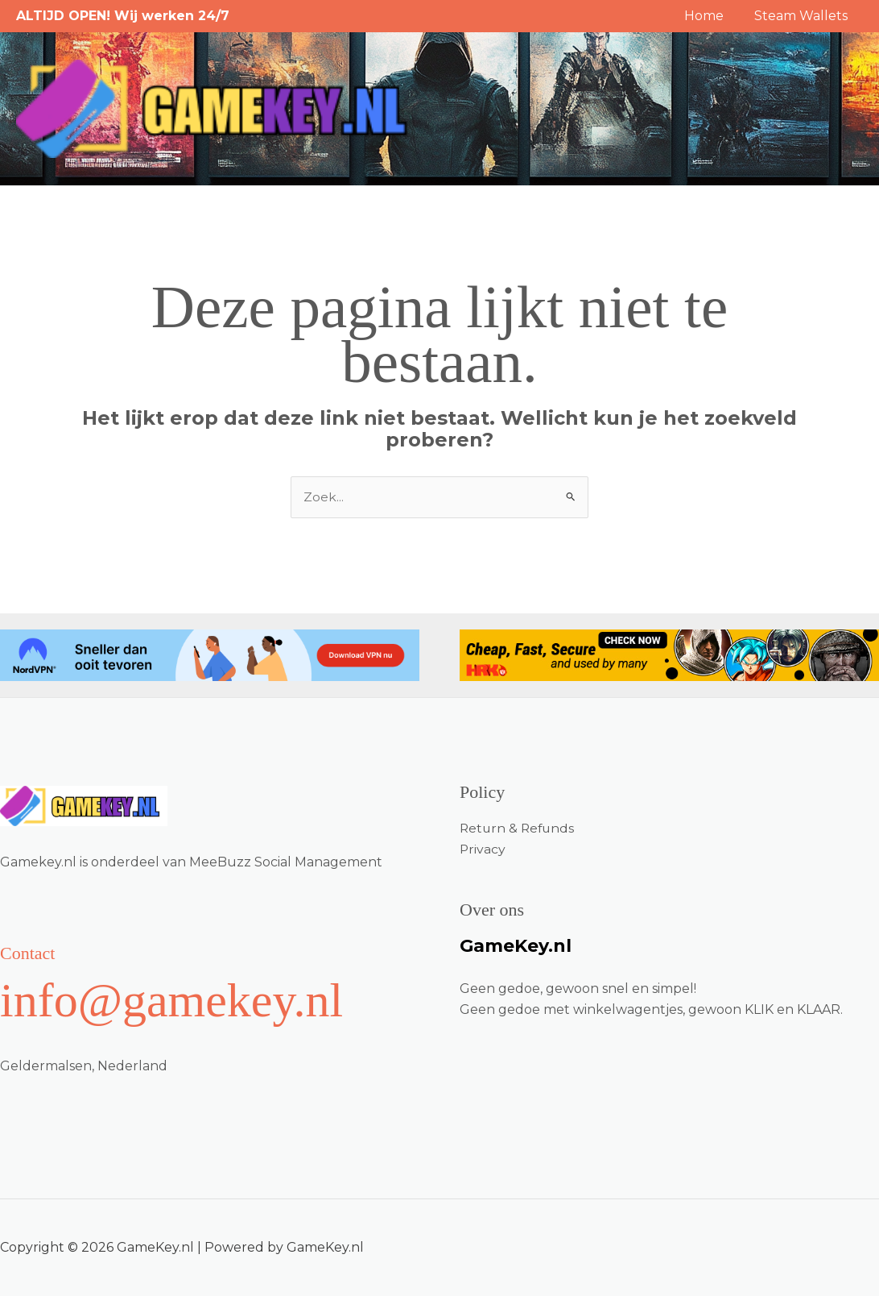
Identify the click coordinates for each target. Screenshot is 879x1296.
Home (711, 15)
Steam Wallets (803, 15)
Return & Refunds (519, 828)
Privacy (483, 849)
